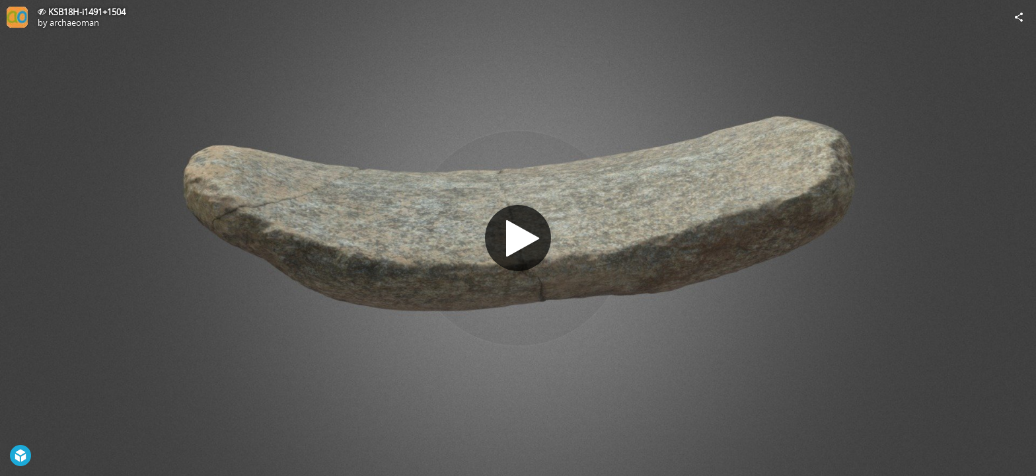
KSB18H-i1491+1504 (87, 12)
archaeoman (74, 22)
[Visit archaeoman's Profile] (17, 17)
